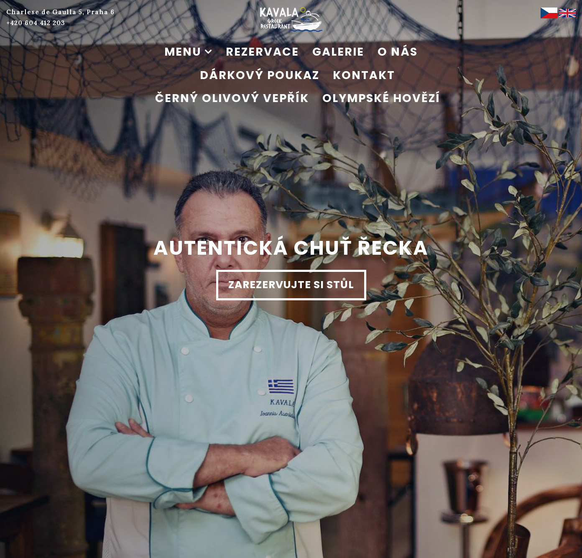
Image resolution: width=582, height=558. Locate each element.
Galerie (338, 51)
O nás (398, 51)
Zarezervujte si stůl (291, 284)
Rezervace (262, 51)
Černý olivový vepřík (232, 98)
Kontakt (364, 75)
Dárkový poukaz (259, 75)
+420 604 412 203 (35, 23)
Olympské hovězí (381, 98)
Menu (183, 51)
